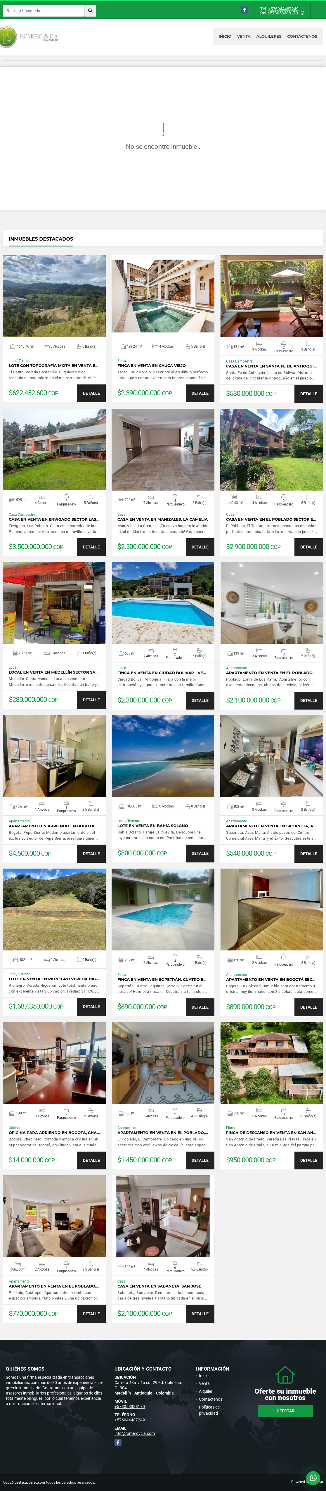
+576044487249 (283, 8)
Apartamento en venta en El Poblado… (270, 673)
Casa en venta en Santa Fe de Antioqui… (271, 366)
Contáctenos (302, 36)
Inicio (225, 36)
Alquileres (269, 36)
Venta (244, 36)
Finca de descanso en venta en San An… (271, 1133)
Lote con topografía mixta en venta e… (53, 365)
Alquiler (205, 1391)
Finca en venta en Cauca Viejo (151, 365)
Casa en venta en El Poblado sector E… (271, 519)
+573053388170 (283, 13)
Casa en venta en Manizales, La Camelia (162, 519)
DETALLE (91, 393)
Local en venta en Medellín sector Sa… (53, 672)
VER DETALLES (54, 296)
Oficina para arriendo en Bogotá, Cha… (54, 1133)
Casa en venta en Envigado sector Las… (54, 519)
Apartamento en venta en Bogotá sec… (270, 979)
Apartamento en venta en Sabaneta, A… (271, 826)
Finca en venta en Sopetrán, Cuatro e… (162, 979)
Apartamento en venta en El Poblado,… (162, 1133)
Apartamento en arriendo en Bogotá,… (53, 826)
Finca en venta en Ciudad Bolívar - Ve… (161, 673)
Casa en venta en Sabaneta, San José (159, 1286)
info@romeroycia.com (135, 1433)
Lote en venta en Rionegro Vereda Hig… (54, 979)
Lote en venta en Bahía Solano (152, 826)
